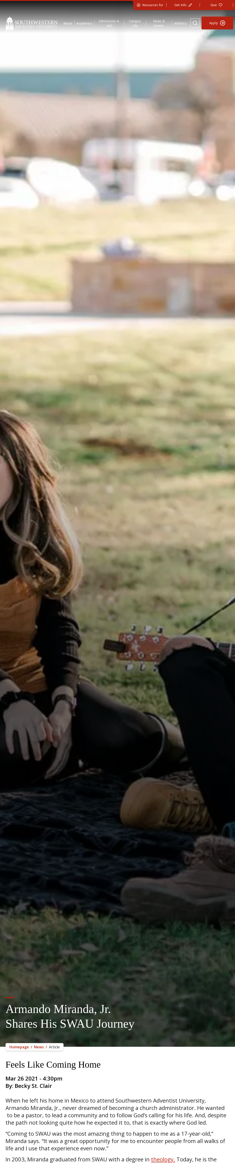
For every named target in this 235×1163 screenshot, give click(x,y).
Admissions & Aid (109, 23)
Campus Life (135, 23)
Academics (84, 23)
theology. (163, 1159)
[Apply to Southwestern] (217, 23)
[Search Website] (195, 23)
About (67, 23)
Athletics (180, 23)
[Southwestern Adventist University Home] (32, 23)
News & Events (159, 23)
